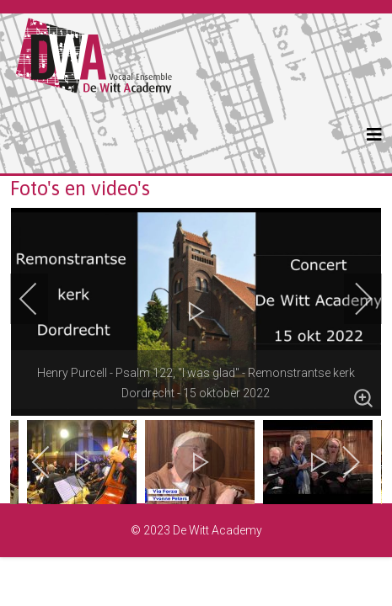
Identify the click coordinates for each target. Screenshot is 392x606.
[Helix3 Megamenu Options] (374, 135)
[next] (352, 298)
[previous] (39, 298)
